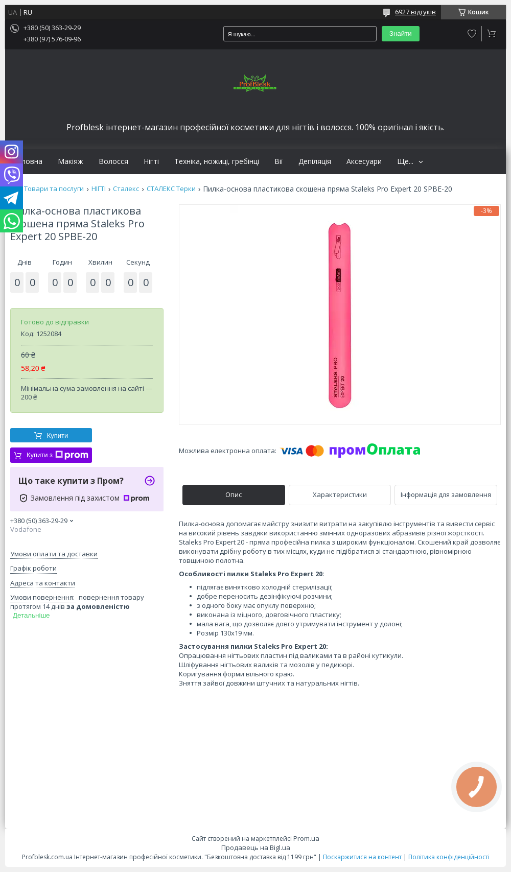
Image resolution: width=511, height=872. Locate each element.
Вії (278, 161)
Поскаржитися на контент (362, 857)
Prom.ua (306, 838)
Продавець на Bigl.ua (255, 847)
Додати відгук (472, 33)
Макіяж (70, 161)
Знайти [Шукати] (400, 33)
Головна (27, 161)
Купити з (57, 455)
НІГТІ (98, 188)
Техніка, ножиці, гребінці (216, 161)
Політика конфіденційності (449, 857)
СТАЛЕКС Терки (171, 188)
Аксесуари (364, 161)
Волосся (113, 161)
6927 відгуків (415, 11)
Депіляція (314, 161)
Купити (57, 435)
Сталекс (126, 188)
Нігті (151, 161)
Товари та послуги (54, 188)
